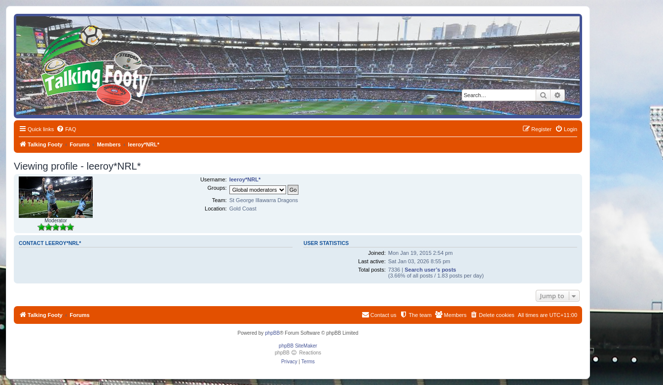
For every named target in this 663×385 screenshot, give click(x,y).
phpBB (272, 333)
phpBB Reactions (298, 352)
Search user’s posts (430, 270)
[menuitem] (66, 129)
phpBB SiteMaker (298, 346)
